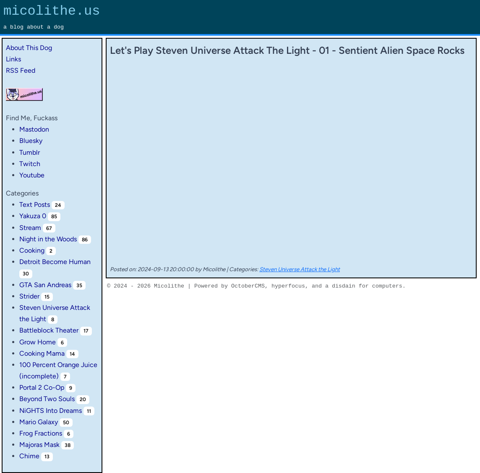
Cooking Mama (42, 353)
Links (13, 59)
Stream (30, 228)
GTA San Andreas (45, 285)
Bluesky (30, 141)
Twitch (29, 164)
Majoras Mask (39, 445)
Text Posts (34, 205)
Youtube (31, 175)
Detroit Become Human (55, 262)
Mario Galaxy (38, 422)
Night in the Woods (48, 239)
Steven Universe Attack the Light (299, 269)
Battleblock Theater (48, 330)
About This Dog (29, 48)
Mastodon (34, 129)
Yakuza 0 (32, 216)
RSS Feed (20, 70)
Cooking (31, 250)
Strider (29, 296)
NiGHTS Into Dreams (50, 411)
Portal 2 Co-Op (41, 387)
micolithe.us (51, 11)
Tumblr (29, 152)
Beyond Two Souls (47, 399)
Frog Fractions (40, 433)
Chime (29, 456)
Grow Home (37, 342)
